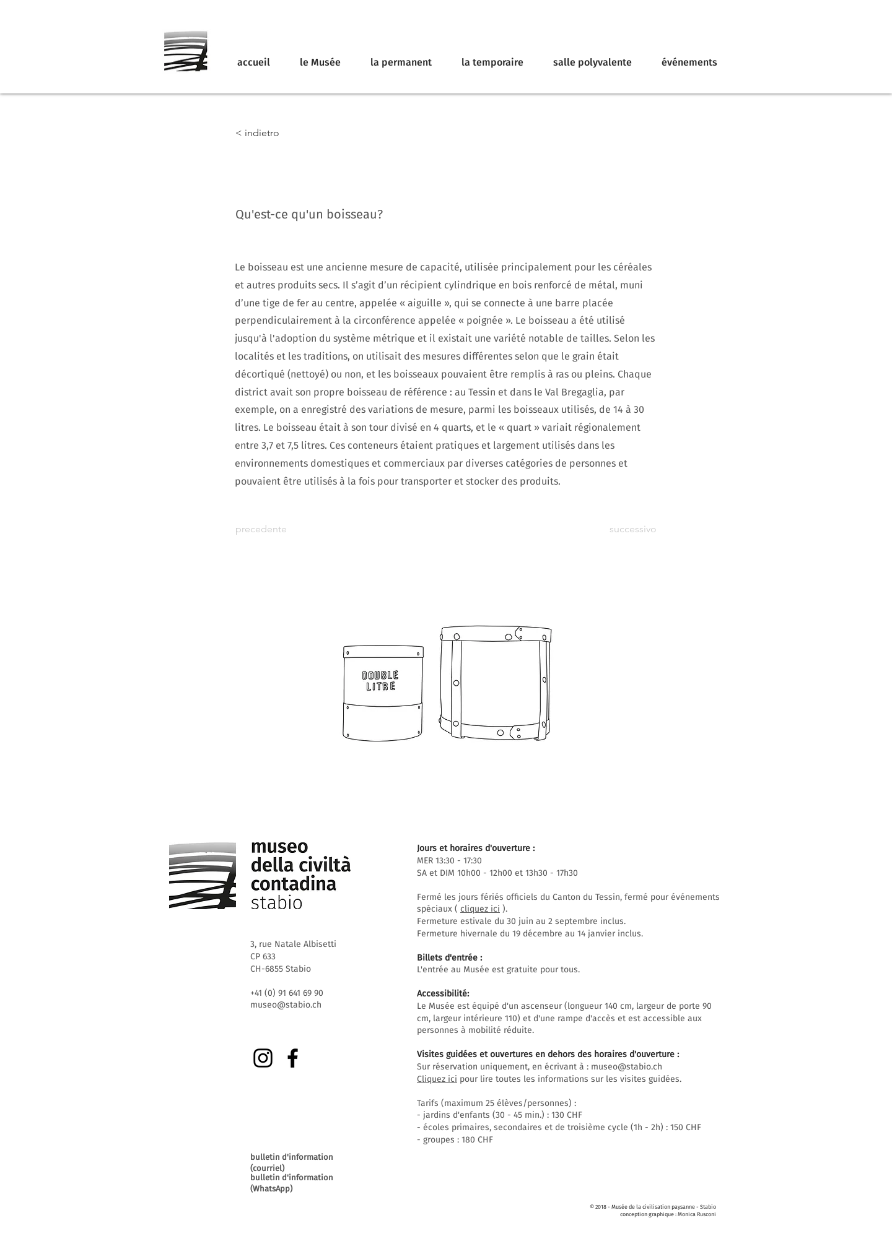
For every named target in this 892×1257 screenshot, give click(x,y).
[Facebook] (292, 1058)
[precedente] (276, 529)
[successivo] (626, 529)
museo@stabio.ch (626, 1066)
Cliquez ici (437, 1079)
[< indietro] (276, 133)
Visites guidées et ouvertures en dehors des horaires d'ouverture (546, 1054)
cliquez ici (480, 909)
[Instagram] (263, 1058)
